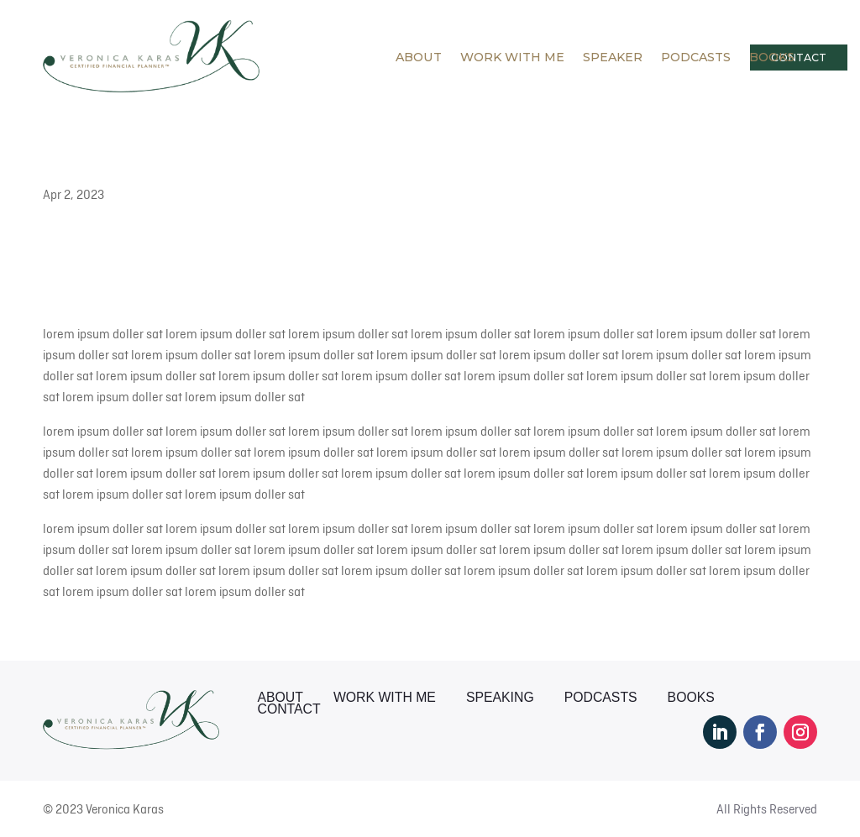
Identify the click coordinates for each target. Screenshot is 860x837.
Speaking (500, 698)
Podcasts (696, 57)
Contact (289, 709)
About (419, 57)
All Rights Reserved (766, 809)
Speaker (612, 57)
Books (771, 57)
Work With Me (512, 57)
